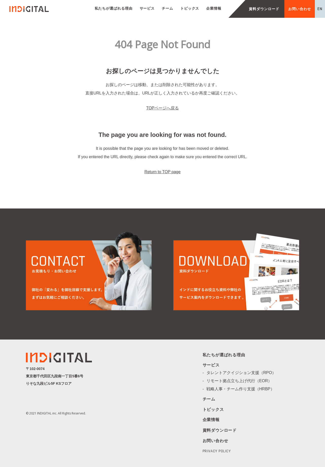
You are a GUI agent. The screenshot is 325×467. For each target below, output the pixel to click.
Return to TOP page (162, 172)
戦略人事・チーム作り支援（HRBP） (242, 389)
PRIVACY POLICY (217, 451)
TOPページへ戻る (162, 108)
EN (319, 9)
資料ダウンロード (264, 9)
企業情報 (213, 8)
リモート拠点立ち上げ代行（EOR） (241, 381)
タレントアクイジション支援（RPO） (243, 373)
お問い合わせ (299, 9)
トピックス (189, 8)
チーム (167, 8)
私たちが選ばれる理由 (114, 8)
